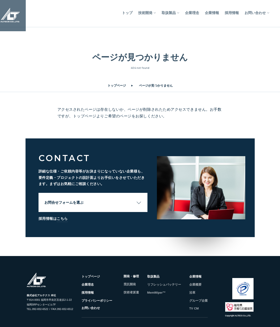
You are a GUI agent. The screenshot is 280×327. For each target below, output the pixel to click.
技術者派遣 (131, 292)
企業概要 (195, 284)
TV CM (194, 308)
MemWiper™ (156, 292)
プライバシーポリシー (97, 300)
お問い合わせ (255, 11)
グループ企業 (198, 300)
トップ (127, 11)
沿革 (192, 292)
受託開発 (130, 284)
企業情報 (212, 11)
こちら (62, 219)
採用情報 (232, 11)
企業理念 (192, 11)
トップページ (117, 85)
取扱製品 (169, 11)
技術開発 (145, 11)
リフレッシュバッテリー (164, 284)
